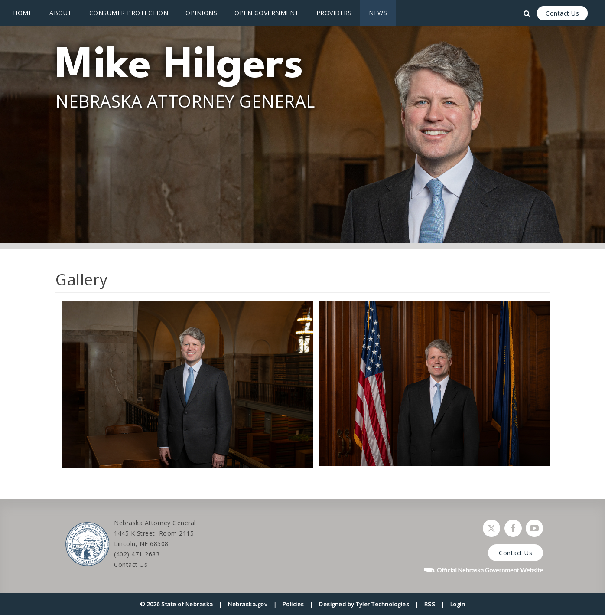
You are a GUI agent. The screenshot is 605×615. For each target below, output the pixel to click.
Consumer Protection (129, 13)
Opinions (201, 13)
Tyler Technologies (382, 604)
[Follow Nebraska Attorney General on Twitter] (491, 528)
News (378, 13)
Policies (293, 604)
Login (457, 604)
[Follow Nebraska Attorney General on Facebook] (513, 528)
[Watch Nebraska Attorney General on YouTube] (534, 528)
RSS (430, 604)
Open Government (266, 13)
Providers (334, 13)
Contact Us (562, 13)
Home (22, 13)
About (60, 13)
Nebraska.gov (247, 604)
